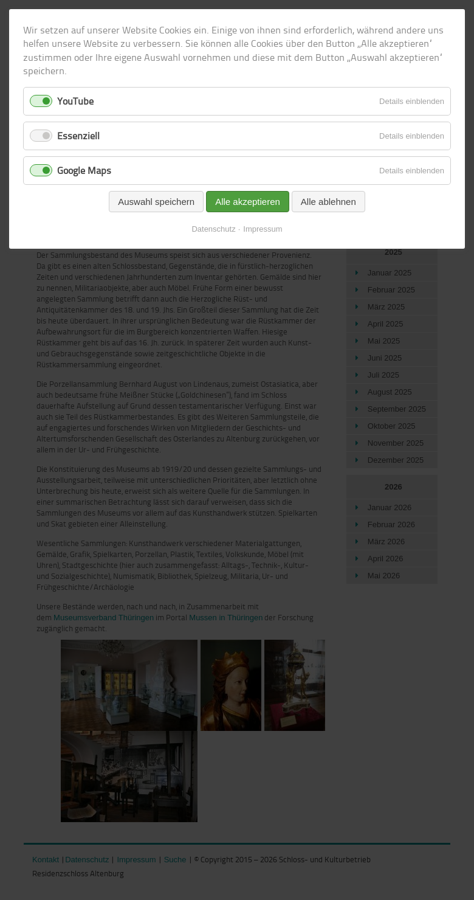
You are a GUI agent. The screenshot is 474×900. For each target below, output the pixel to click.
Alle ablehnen (328, 201)
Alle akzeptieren (247, 201)
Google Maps (84, 170)
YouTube (75, 101)
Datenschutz (213, 229)
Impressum (262, 229)
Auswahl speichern (156, 201)
